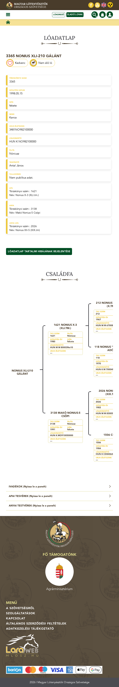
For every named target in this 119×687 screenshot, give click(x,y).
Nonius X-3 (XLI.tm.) (27, 195)
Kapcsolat (15, 618)
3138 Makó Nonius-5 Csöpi (65, 414)
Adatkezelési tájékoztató (30, 629)
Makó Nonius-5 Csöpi (28, 212)
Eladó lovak (75, 14)
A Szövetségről (20, 608)
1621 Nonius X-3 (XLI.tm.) (65, 326)
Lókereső (58, 14)
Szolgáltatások (20, 613)
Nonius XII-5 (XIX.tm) (28, 230)
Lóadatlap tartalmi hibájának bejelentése (39, 251)
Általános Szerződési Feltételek (36, 624)
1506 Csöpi (111, 435)
